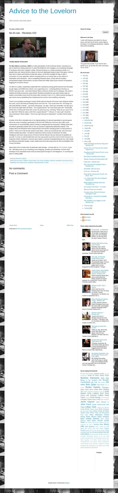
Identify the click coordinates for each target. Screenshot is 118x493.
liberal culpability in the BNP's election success (93, 440)
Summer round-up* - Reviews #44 (98, 313)
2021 (84, 89)
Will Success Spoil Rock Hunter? (94, 428)
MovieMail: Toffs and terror (92, 169)
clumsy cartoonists (94, 434)
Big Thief (94, 382)
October (87, 123)
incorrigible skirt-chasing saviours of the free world (95, 436)
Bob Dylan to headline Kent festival (94, 156)
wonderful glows (94, 447)
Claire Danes (89, 389)
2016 (84, 102)
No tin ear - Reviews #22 (91, 171)
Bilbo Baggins (101, 382)
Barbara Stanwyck (90, 378)
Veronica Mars (98, 424)
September (87, 125)
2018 (84, 97)
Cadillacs (25, 160)
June (86, 133)
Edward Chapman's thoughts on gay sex (93, 391)
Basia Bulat (105, 378)
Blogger (67, 483)
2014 (84, 107)
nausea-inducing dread (86, 443)
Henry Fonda (96, 399)
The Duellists (63, 147)
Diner (53, 95)
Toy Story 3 (89, 424)
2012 (84, 112)
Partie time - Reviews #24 (92, 162)
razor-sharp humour (22, 162)
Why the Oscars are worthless (93, 189)
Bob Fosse (100, 385)
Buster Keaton (93, 387)
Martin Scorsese (104, 409)
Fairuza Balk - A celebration (100, 230)
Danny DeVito (32, 160)
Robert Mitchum (91, 416)
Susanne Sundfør (103, 420)
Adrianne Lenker (99, 374)
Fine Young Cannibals (43, 160)
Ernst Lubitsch (93, 393)
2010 (84, 118)
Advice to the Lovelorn (42, 11)
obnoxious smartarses (98, 443)
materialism (59, 160)
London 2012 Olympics (103, 407)
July (85, 131)
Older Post (70, 225)
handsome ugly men (104, 434)
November (87, 120)
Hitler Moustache (105, 399)
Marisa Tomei (94, 409)
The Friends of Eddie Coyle (99, 422)
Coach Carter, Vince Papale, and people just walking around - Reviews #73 (100, 272)
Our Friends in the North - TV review (95, 187)
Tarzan (83, 422)
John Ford (86, 404)
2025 (84, 78)
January (87, 208)
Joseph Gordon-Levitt (98, 404)
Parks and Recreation (102, 413)
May (85, 136)
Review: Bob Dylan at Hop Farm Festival (99, 244)
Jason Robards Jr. (102, 402)
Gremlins (88, 397)
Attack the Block (93, 375)
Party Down (84, 414)
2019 (84, 94)
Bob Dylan (91, 384)
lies (108, 440)
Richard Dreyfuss (38, 162)
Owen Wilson (90, 413)
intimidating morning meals (102, 438)
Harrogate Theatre (86, 399)
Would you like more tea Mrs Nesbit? (95, 430)
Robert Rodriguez (103, 416)
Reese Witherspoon (96, 415)
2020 (84, 91)
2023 (84, 83)
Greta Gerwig (95, 397)
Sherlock (96, 419)
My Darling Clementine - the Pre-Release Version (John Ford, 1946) (100, 355)
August (86, 128)
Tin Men (46, 162)
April (85, 139)
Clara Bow (98, 389)
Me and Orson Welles (87, 411)
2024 (84, 81)
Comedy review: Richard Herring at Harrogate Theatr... (94, 193)
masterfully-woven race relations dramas (91, 441)
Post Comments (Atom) (24, 228)
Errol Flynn (104, 393)
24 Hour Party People (87, 373)
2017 (84, 99)
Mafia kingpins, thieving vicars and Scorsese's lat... (94, 183)
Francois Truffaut (96, 395)
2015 (84, 105)
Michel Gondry (97, 411)
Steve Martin (91, 420)
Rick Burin (88, 217)
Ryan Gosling (86, 419)
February (87, 205)
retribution (30, 162)
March (86, 141)
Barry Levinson (18, 160)
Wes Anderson (90, 426)
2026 (84, 75)
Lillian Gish (90, 407)
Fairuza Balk (85, 395)
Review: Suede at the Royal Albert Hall (95, 159)
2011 (84, 115)
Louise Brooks (85, 409)
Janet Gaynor (88, 402)
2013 (84, 110)
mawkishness (105, 441)
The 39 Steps (88, 422)
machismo (52, 160)
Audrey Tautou (104, 375)
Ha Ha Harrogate (105, 397)
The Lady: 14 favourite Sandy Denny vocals (98, 257)
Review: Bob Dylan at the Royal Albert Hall (99, 340)
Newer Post (13, 225)
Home (42, 225)
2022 (84, 86)
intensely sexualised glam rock (88, 438)
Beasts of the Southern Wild (91, 380)
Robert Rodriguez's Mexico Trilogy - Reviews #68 (100, 299)
